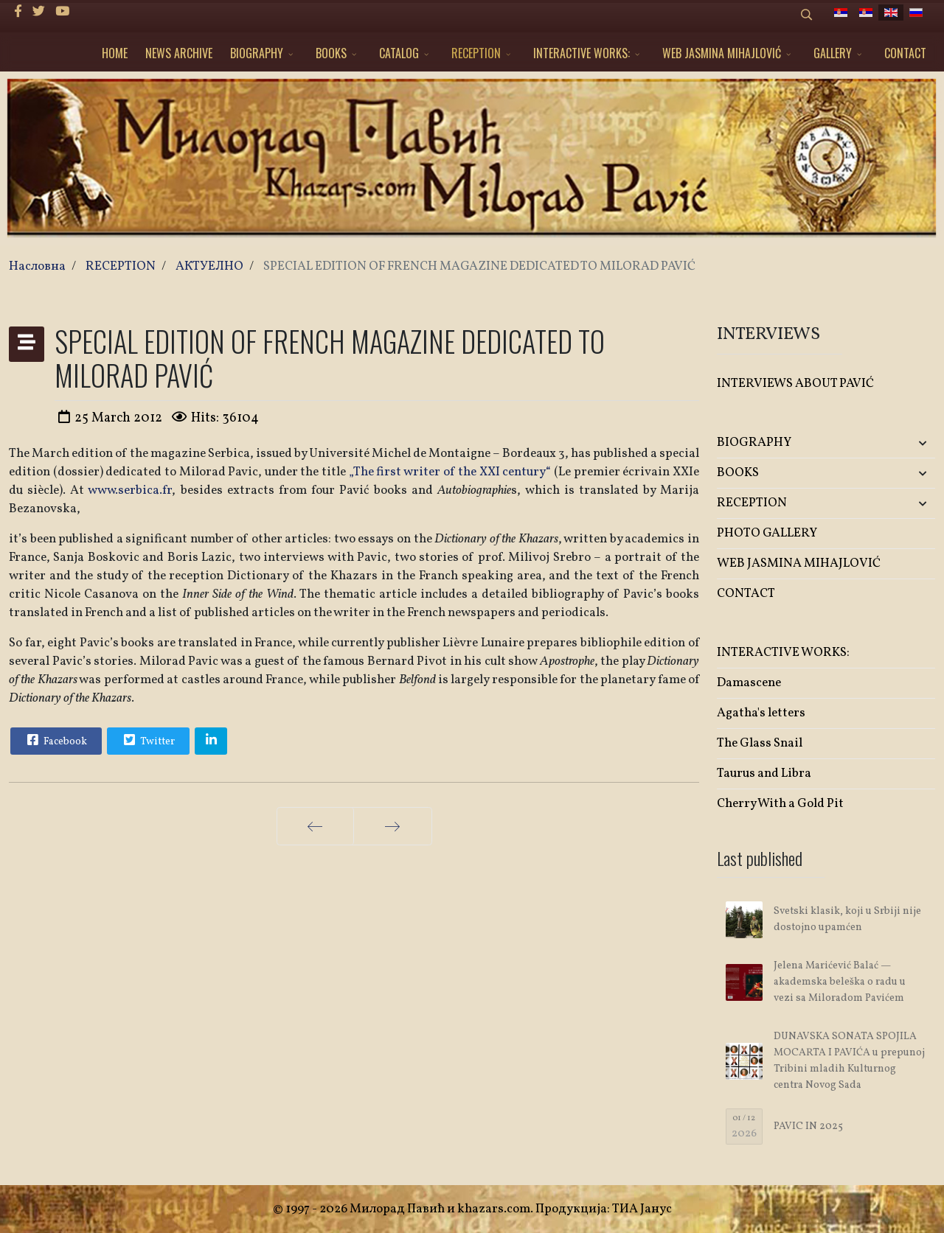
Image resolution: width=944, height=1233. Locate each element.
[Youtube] (62, 12)
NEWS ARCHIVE (178, 53)
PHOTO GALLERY (767, 533)
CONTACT (905, 53)
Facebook (55, 740)
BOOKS (331, 53)
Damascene (749, 682)
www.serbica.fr (130, 490)
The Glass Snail (759, 743)
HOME (115, 53)
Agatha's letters (761, 713)
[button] (899, 443)
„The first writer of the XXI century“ (451, 472)
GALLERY (832, 53)
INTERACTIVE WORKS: (581, 53)
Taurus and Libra (764, 773)
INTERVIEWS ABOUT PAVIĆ (795, 383)
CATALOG (399, 53)
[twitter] (38, 12)
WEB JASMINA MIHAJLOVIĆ (721, 53)
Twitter (147, 740)
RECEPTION (476, 53)
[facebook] (18, 12)
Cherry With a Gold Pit (780, 803)
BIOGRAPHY (256, 53)
